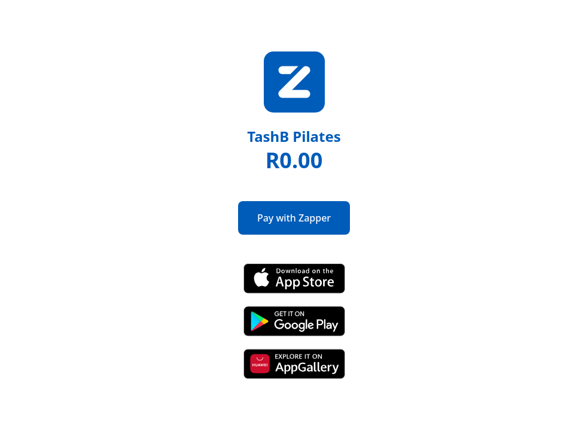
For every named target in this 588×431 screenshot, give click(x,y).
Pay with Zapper (294, 217)
